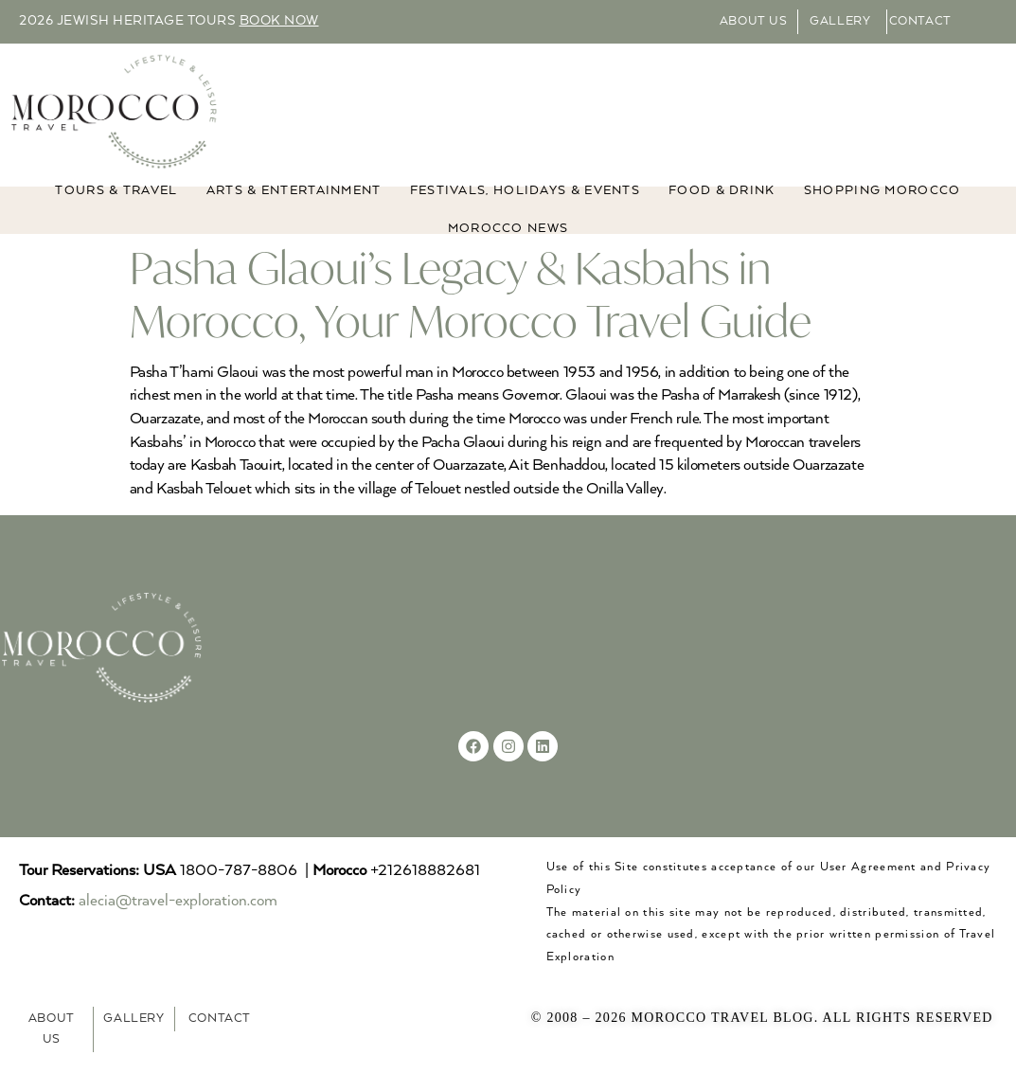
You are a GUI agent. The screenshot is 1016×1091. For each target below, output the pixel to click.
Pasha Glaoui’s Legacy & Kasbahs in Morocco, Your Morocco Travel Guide (470, 315)
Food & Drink (721, 213)
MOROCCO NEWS (508, 250)
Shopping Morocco (882, 213)
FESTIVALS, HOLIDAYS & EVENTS (525, 213)
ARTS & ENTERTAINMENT (294, 213)
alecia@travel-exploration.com (178, 923)
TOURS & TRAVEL (116, 213)
